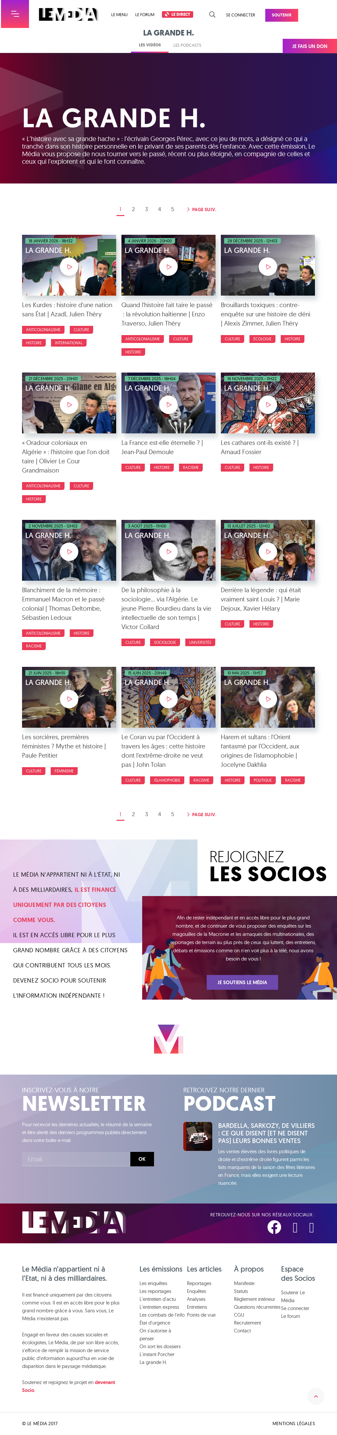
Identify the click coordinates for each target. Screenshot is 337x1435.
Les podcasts (187, 45)
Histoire (34, 342)
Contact (242, 1331)
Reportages (199, 1283)
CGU (239, 1315)
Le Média (74, 1223)
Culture (81, 329)
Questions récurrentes (257, 1307)
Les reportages (155, 1291)
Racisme (191, 467)
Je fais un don (309, 46)
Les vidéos (150, 45)
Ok (142, 1159)
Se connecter (240, 14)
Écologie (262, 338)
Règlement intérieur (254, 1299)
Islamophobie (167, 780)
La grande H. (153, 1362)
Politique (263, 780)
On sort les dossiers (160, 1347)
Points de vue (201, 1315)
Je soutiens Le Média (242, 982)
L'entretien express (159, 1307)
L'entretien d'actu (158, 1299)
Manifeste (244, 1283)
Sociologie (165, 642)
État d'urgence (155, 1323)
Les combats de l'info (162, 1315)
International (69, 342)
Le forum (144, 14)
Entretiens (197, 1307)
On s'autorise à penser (155, 1335)
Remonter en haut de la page (315, 1393)
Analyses (196, 1299)
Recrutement (247, 1323)
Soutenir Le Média (293, 1297)
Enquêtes (196, 1291)
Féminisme (64, 770)
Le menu (119, 14)
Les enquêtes (153, 1283)
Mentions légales (293, 1423)
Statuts (241, 1291)
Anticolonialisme (43, 329)
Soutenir (282, 15)
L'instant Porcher (157, 1354)
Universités (200, 642)
